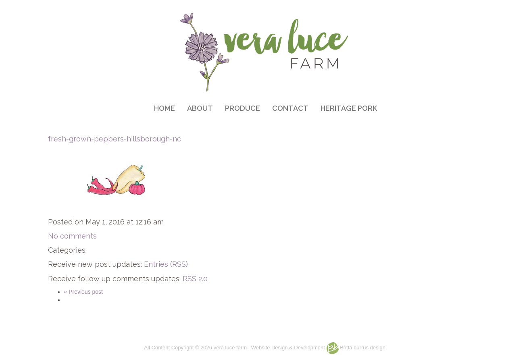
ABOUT (200, 108)
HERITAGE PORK (349, 108)
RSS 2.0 (195, 278)
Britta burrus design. (357, 348)
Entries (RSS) (166, 264)
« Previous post (83, 292)
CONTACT (290, 108)
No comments (72, 236)
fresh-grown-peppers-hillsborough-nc (114, 139)
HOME (164, 108)
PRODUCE (242, 108)
